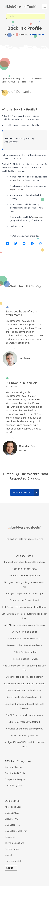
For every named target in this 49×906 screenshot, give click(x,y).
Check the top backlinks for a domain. (24, 676)
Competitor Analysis (15, 779)
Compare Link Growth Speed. (24, 600)
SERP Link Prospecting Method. (24, 722)
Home (7, 34)
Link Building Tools (14, 785)
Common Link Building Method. (24, 575)
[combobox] (25, 16)
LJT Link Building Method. (24, 652)
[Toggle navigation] (44, 6)
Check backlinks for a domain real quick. (24, 683)
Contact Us (10, 837)
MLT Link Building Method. (25, 659)
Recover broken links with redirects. (25, 645)
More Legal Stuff (13, 861)
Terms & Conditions (14, 843)
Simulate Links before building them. (24, 728)
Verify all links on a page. (24, 631)
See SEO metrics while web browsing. (24, 715)
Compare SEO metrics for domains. (24, 690)
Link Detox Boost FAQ (16, 831)
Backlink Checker (13, 767)
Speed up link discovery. (24, 568)
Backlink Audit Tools (15, 773)
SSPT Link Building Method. (24, 735)
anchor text (19, 180)
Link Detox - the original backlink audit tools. (24, 607)
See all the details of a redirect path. (24, 697)
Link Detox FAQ (12, 824)
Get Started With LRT (26, 492)
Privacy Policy (12, 849)
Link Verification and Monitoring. (24, 638)
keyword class (16, 189)
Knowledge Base (13, 806)
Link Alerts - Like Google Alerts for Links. (24, 625)
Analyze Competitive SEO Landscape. (24, 593)
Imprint (8, 855)
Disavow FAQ (11, 818)
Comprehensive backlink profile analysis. (24, 562)
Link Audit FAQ (12, 812)
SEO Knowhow (20, 34)
